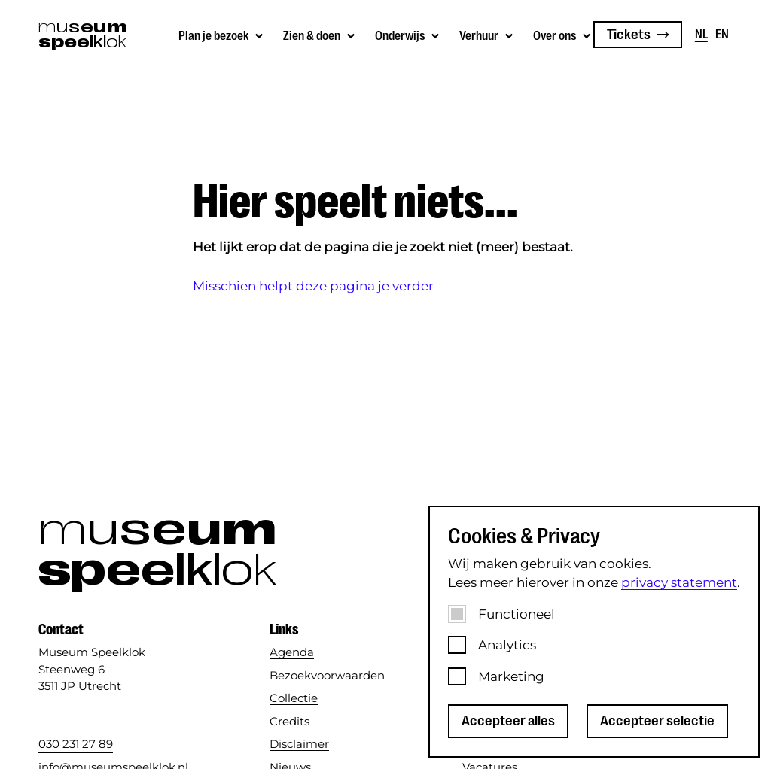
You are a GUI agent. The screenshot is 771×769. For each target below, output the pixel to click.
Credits (289, 721)
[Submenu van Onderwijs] (408, 35)
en (722, 34)
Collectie (294, 698)
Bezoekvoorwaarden (327, 675)
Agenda (292, 652)
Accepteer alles (508, 721)
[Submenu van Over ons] (563, 35)
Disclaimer (299, 744)
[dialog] (594, 632)
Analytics (507, 644)
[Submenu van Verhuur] (487, 35)
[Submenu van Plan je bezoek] (221, 35)
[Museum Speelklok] (76, 35)
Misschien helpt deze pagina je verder (313, 285)
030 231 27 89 (75, 744)
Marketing (511, 676)
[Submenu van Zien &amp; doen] (320, 35)
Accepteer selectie (657, 721)
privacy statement (679, 582)
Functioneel (516, 614)
